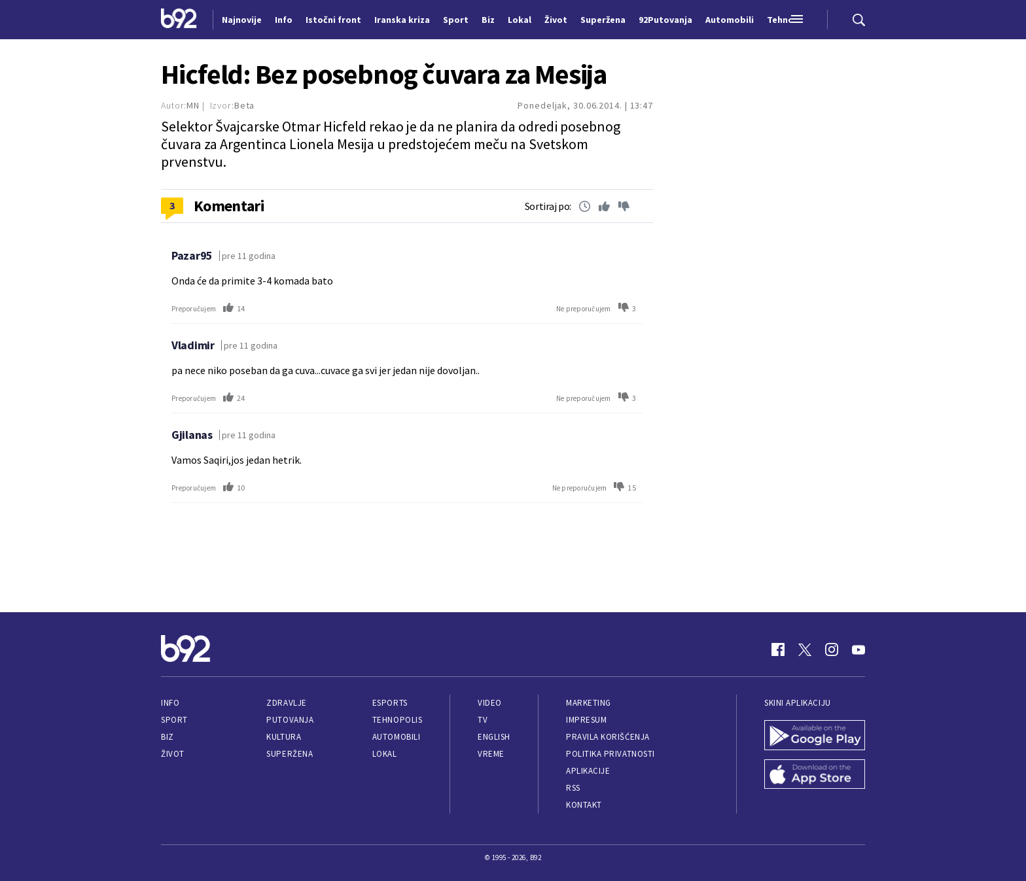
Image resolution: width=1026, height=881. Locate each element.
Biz (167, 736)
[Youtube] (858, 649)
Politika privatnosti (610, 753)
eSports (390, 702)
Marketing (588, 702)
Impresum (586, 719)
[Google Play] (814, 736)
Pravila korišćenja (608, 736)
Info (170, 702)
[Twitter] (804, 649)
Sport (174, 719)
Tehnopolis (397, 719)
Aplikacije (588, 770)
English (494, 736)
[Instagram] (831, 649)
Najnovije (242, 20)
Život (173, 753)
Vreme (491, 753)
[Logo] (179, 20)
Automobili (396, 736)
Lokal (384, 753)
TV (482, 719)
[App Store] (814, 775)
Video (490, 702)
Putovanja (289, 719)
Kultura (283, 736)
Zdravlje (286, 702)
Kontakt (584, 804)
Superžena (289, 753)
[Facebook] (778, 649)
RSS (573, 787)
